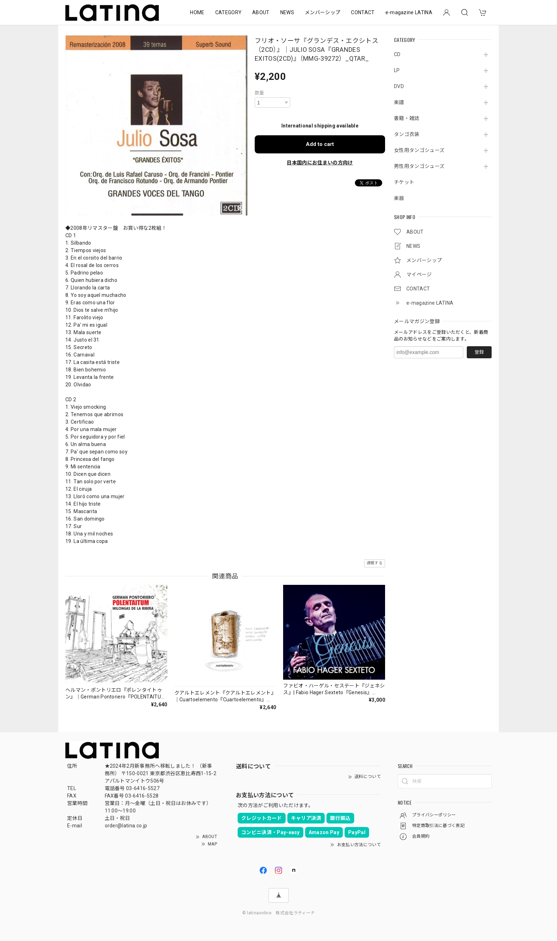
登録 (479, 352)
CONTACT (362, 12)
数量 (259, 93)
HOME (197, 12)
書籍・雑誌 (407, 118)
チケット (404, 182)
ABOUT (261, 12)
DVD (399, 86)
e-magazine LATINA (408, 12)
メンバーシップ (322, 12)
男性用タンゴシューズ (419, 166)
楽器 (399, 198)
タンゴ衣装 (407, 134)
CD (397, 54)
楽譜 (399, 102)
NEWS (287, 12)
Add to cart (320, 144)
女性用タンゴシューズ (419, 150)
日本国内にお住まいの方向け (320, 162)
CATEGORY (228, 12)
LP (397, 70)
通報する (375, 563)
